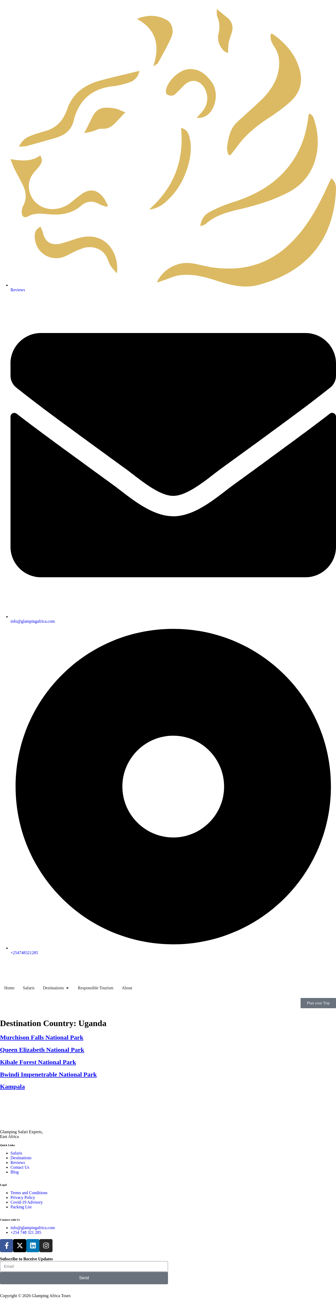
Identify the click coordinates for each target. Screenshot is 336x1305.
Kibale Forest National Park (38, 1062)
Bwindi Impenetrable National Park (48, 1074)
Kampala (12, 1086)
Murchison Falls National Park (41, 1037)
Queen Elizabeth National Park (42, 1049)
